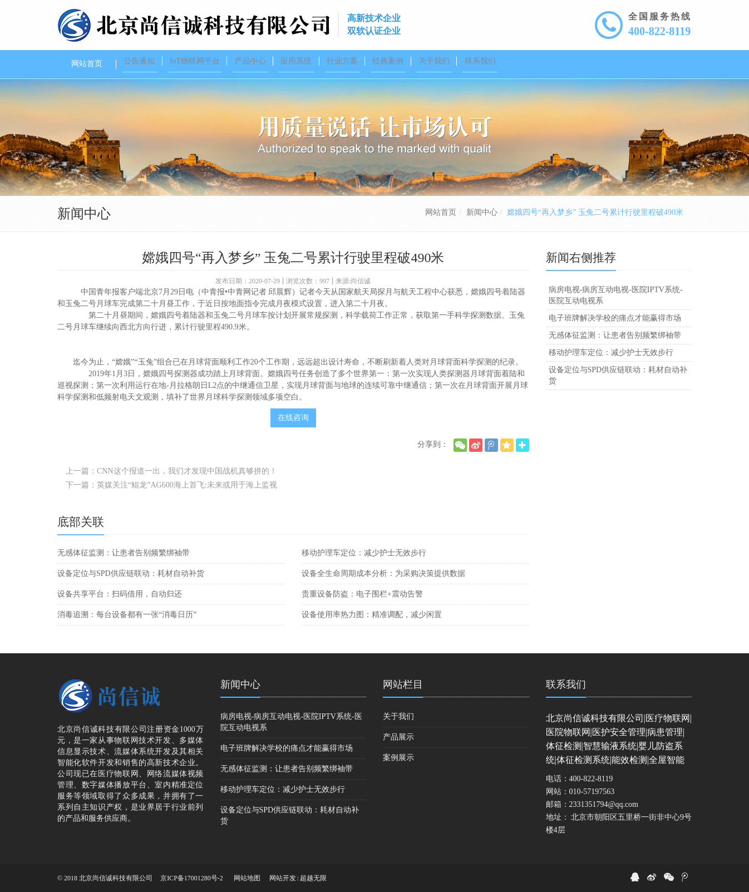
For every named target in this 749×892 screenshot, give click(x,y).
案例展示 (398, 757)
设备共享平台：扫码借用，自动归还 (119, 594)
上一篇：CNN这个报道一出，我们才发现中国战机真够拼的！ (171, 471)
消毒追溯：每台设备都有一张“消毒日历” (126, 614)
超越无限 (313, 878)
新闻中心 (481, 212)
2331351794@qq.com (604, 804)
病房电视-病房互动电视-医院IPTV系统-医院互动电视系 (616, 295)
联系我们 (566, 684)
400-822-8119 (659, 31)
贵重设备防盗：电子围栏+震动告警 (362, 594)
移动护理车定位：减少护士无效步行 (364, 553)
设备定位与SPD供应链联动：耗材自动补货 (130, 573)
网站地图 (247, 878)
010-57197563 (592, 791)
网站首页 (440, 212)
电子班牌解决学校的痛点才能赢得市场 (615, 318)
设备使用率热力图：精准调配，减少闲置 (372, 614)
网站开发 (282, 878)
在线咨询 (293, 417)
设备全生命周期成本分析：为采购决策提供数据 (383, 573)
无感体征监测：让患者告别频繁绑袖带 (123, 553)
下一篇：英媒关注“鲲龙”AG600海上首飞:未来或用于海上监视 (171, 485)
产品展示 (398, 737)
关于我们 (398, 716)
